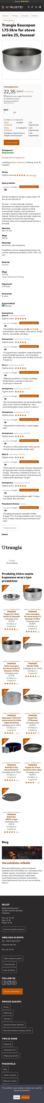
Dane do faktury (9, 970)
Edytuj (16, 1097)
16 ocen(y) (31, 175)
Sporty (6, 16)
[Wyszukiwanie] (29, 7)
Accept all (25, 1097)
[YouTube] (14, 983)
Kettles (35, 16)
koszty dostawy (29, 91)
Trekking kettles (9, 20)
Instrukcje (7, 1019)
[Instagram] (9, 983)
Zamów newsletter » (12, 991)
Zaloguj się (7, 1044)
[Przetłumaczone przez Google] (10, 187)
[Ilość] (8, 112)
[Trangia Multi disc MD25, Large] (11, 812)
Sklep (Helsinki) (8, 123)
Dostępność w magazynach (13, 157)
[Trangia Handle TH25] (32, 662)
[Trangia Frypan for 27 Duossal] (32, 713)
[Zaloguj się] (32, 7)
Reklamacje (8, 1013)
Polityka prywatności (11, 1056)
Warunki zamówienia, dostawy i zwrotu (17, 1030)
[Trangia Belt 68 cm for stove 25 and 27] (11, 762)
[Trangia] (12, 553)
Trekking (15, 16)
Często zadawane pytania (13, 958)
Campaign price (11, 87)
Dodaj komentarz (10, 528)
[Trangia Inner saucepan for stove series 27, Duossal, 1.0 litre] (32, 610)
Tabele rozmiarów (10, 1075)
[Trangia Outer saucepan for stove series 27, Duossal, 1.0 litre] (11, 662)
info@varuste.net (9, 944)
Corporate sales (9, 964)
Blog (5, 1069)
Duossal (5, 264)
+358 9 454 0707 (12, 941)
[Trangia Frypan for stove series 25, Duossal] (11, 610)
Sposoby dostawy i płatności (14, 1024)
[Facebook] (4, 983)
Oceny (22, 1)
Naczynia (25, 16)
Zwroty (6, 1007)
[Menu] (3, 7)
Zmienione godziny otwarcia (14, 929)
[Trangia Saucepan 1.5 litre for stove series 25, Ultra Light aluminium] (11, 713)
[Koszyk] (36, 7)
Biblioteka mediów (10, 1081)
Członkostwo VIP (10, 1050)
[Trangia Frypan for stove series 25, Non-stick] (32, 762)
